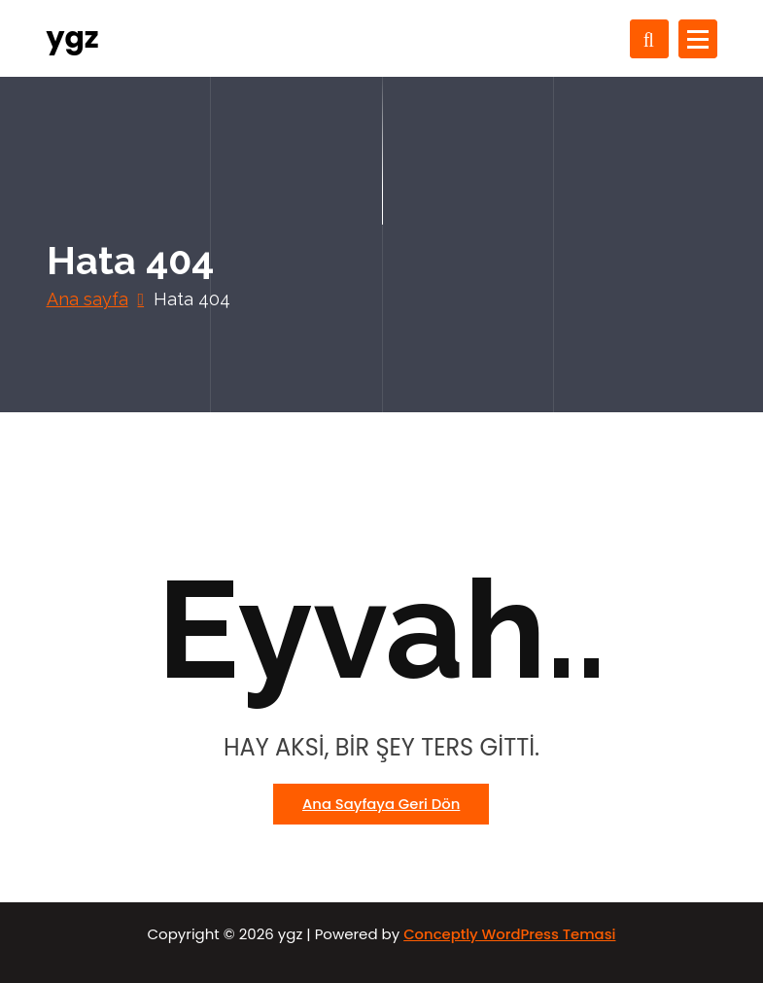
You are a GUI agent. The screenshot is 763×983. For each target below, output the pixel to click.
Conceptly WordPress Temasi (509, 934)
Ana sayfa (87, 299)
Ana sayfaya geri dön (381, 803)
